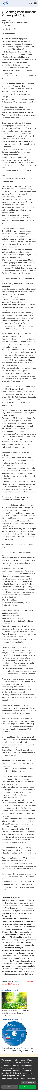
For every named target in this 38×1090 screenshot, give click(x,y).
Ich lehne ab (10, 1087)
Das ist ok (27, 1087)
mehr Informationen (28, 1082)
